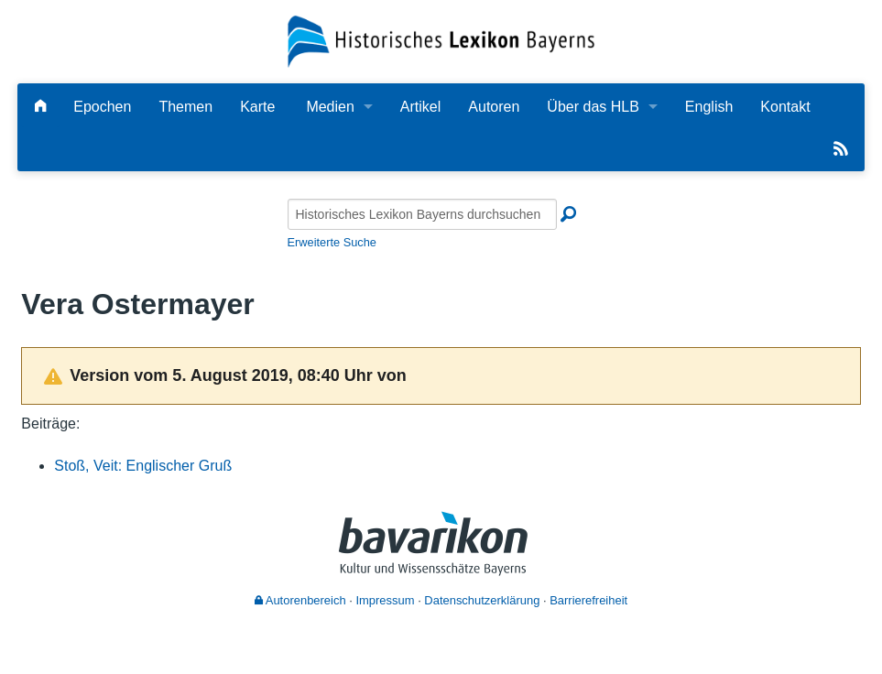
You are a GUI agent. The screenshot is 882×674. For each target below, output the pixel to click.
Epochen (102, 106)
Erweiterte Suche (332, 242)
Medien (330, 106)
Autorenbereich (300, 600)
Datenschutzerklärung (481, 600)
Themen (185, 106)
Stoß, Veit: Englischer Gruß (143, 465)
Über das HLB (593, 106)
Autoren (493, 106)
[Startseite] (441, 41)
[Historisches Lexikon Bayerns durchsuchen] (422, 214)
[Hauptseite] (40, 106)
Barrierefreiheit (588, 600)
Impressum (384, 600)
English (709, 106)
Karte (257, 106)
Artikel (420, 106)
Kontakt (785, 106)
